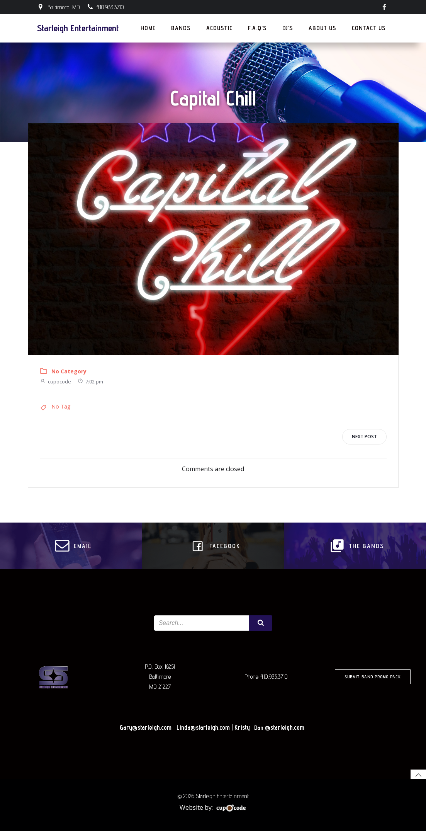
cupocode (55, 381)
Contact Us (372, 28)
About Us (322, 28)
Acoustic (219, 28)
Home (148, 28)
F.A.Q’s (257, 28)
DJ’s (287, 28)
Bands (181, 28)
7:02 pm (90, 381)
